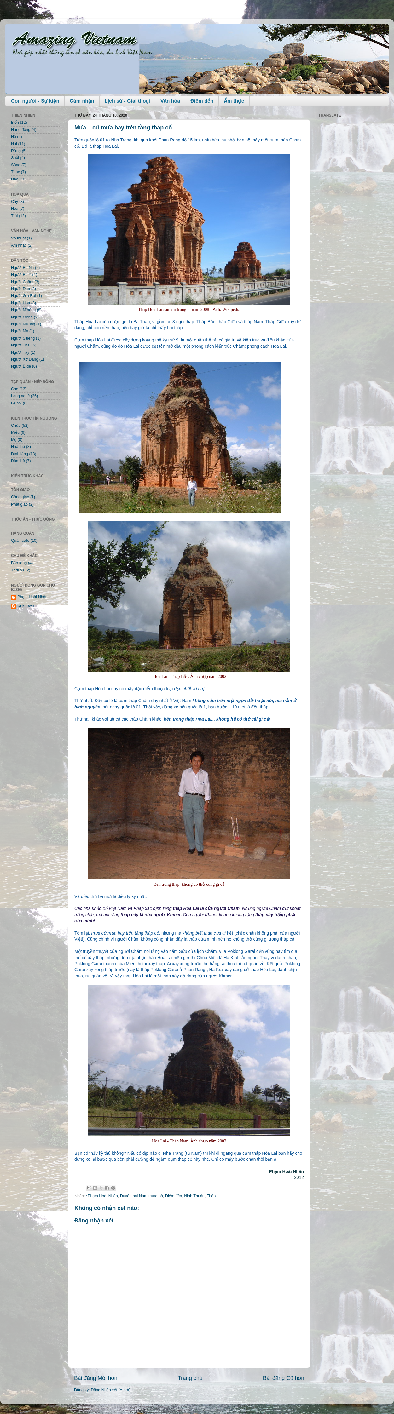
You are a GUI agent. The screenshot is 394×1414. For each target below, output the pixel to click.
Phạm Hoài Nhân (32, 597)
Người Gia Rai (23, 296)
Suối (15, 158)
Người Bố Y (21, 274)
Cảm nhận (82, 101)
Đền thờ (18, 461)
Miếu (15, 432)
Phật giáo (19, 504)
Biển (15, 122)
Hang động (20, 130)
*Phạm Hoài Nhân (102, 1196)
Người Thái (21, 345)
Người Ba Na (22, 268)
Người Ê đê (21, 366)
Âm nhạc (19, 245)
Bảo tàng (19, 563)
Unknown (25, 606)
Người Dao (20, 289)
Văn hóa (170, 101)
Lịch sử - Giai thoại (127, 101)
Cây (14, 201)
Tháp (211, 1196)
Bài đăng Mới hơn (95, 1378)
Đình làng (19, 454)
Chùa (15, 425)
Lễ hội (16, 403)
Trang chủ (190, 1378)
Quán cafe (20, 540)
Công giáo (20, 497)
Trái (14, 216)
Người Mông (22, 317)
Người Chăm (22, 282)
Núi (14, 144)
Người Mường (23, 324)
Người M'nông (23, 310)
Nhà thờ (18, 446)
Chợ (14, 389)
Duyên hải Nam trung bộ (141, 1196)
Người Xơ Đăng (24, 359)
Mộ (13, 440)
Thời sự (17, 570)
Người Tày (20, 352)
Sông (15, 165)
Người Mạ (19, 331)
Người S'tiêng (23, 338)
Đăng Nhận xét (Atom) (110, 1390)
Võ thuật (18, 238)
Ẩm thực (234, 101)
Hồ (13, 137)
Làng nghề (20, 396)
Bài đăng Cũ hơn (283, 1378)
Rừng (16, 151)
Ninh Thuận (194, 1196)
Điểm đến (201, 101)
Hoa (14, 208)
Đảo (14, 179)
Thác (15, 172)
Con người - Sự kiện (35, 101)
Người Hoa (20, 303)
